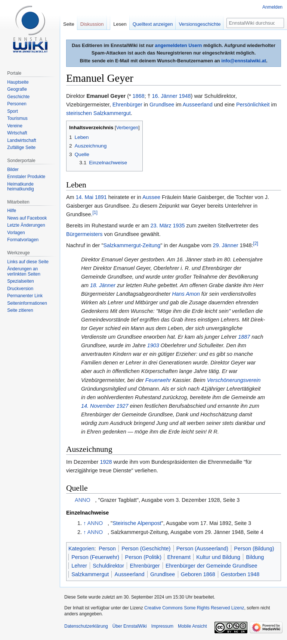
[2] (255, 243)
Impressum (162, 626)
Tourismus (17, 118)
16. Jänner (165, 96)
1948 (185, 96)
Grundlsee (161, 105)
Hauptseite (17, 82)
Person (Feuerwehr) (95, 557)
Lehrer (79, 566)
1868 (139, 96)
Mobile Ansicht (192, 626)
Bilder (13, 169)
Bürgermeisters (84, 234)
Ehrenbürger (127, 105)
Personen (16, 103)
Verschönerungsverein (233, 380)
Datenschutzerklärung (86, 626)
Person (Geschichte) (145, 549)
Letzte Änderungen (26, 225)
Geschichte (18, 96)
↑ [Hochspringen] (84, 523)
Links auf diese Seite (28, 261)
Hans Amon (186, 294)
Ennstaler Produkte (26, 176)
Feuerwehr (158, 380)
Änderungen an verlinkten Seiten (23, 271)
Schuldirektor (108, 566)
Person (107, 549)
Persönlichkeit (253, 105)
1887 (244, 337)
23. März (161, 226)
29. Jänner (225, 245)
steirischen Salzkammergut (98, 113)
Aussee (151, 197)
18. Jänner (102, 285)
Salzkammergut (90, 574)
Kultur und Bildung (218, 557)
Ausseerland (198, 105)
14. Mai (84, 197)
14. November (98, 406)
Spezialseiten (20, 281)
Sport (12, 111)
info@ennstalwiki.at (243, 60)
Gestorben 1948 (240, 574)
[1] (94, 212)
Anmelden (272, 7)
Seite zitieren (20, 310)
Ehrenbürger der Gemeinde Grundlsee (211, 566)
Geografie (17, 89)
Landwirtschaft (21, 140)
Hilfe (11, 210)
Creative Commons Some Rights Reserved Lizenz (194, 608)
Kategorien (81, 549)
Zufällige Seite (21, 147)
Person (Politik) (143, 557)
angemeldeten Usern (178, 45)
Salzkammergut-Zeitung (132, 245)
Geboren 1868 (198, 574)
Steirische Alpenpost (136, 523)
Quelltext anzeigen (153, 24)
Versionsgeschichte (199, 24)
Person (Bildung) (254, 549)
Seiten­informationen (27, 303)
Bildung (255, 557)
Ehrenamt (178, 557)
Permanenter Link (25, 295)
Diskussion (92, 24)
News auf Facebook (27, 218)
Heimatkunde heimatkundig (20, 186)
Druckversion (20, 288)
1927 (122, 406)
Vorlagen (16, 232)
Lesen (119, 24)
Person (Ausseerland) (202, 549)
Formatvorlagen (22, 239)
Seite (68, 24)
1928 (106, 462)
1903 (153, 345)
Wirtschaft (17, 133)
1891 (101, 197)
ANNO (82, 500)
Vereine (14, 125)
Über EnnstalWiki (129, 626)
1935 (179, 226)
